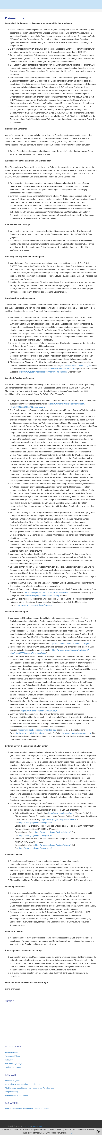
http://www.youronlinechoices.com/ (76, 733)
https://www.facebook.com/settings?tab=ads (37, 730)
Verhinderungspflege (13, 1063)
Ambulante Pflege (12, 1056)
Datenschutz (37, 1126)
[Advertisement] (25, 1022)
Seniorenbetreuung (13, 1067)
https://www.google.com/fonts (61, 813)
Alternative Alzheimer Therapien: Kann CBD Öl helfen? (27, 1109)
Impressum (26, 1126)
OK (71, 1133)
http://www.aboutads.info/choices (62, 369)
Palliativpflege (11, 1060)
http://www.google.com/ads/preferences (34, 605)
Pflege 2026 (51, 3)
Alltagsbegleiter (11, 1052)
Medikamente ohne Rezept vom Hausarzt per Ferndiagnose (29, 1088)
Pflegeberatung (11, 1092)
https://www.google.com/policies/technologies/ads (46, 592)
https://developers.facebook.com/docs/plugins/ (70, 644)
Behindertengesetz (12, 1080)
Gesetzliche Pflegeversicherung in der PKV (22, 1084)
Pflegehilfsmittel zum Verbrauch (18, 1095)
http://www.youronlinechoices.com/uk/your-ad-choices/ (43, 372)
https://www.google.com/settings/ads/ (35, 823)
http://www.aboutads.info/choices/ (29, 733)
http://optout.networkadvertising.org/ (76, 365)
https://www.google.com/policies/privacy (42, 596)
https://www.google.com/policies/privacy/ (58, 819)
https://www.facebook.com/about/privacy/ (39, 711)
